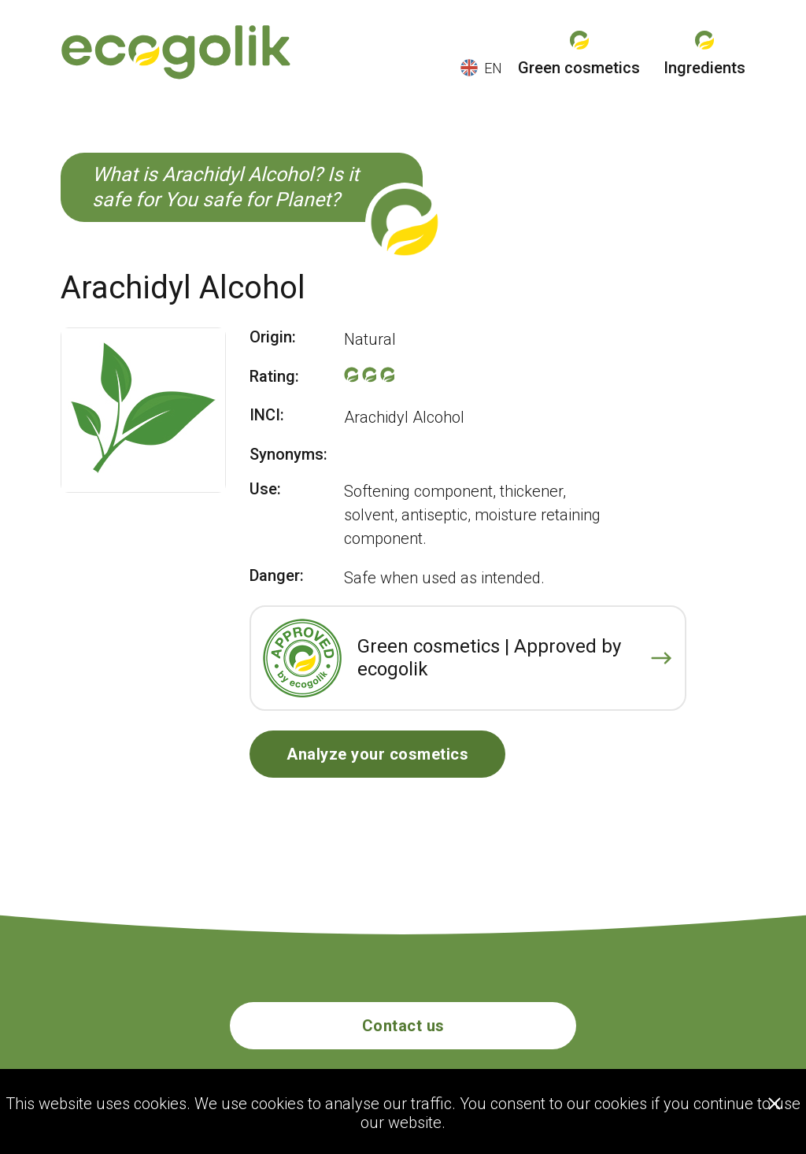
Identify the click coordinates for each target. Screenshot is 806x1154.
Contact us (403, 1025)
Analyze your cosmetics (377, 754)
